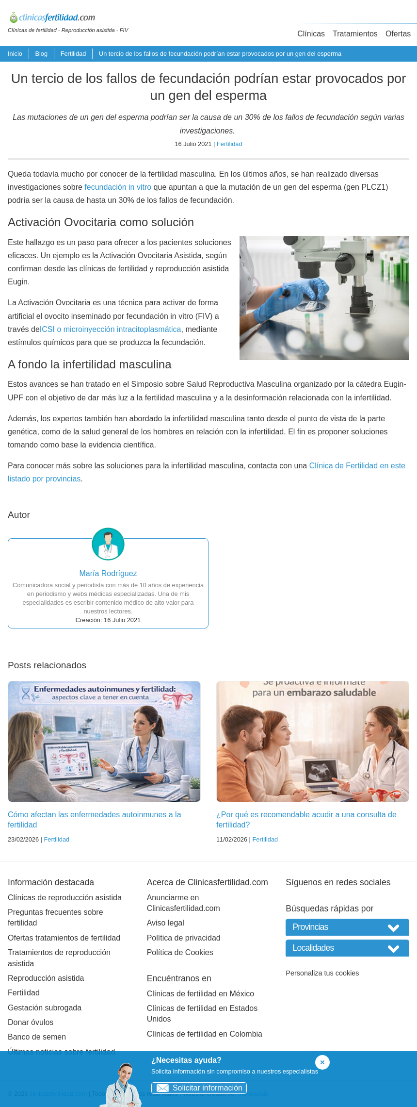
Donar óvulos (30, 1022)
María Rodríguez (108, 573)
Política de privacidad (184, 938)
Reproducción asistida (46, 978)
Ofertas (398, 34)
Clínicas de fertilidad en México (200, 994)
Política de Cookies (180, 952)
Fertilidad (73, 53)
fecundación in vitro (117, 187)
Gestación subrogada (44, 1008)
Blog (41, 53)
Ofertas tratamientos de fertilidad (64, 938)
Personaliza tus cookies (322, 973)
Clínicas (311, 34)
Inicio (15, 53)
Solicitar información (197, 1088)
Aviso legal (165, 923)
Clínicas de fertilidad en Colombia (204, 1034)
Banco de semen (37, 1037)
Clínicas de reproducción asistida (65, 897)
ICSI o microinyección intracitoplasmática (110, 329)
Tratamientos (355, 34)
